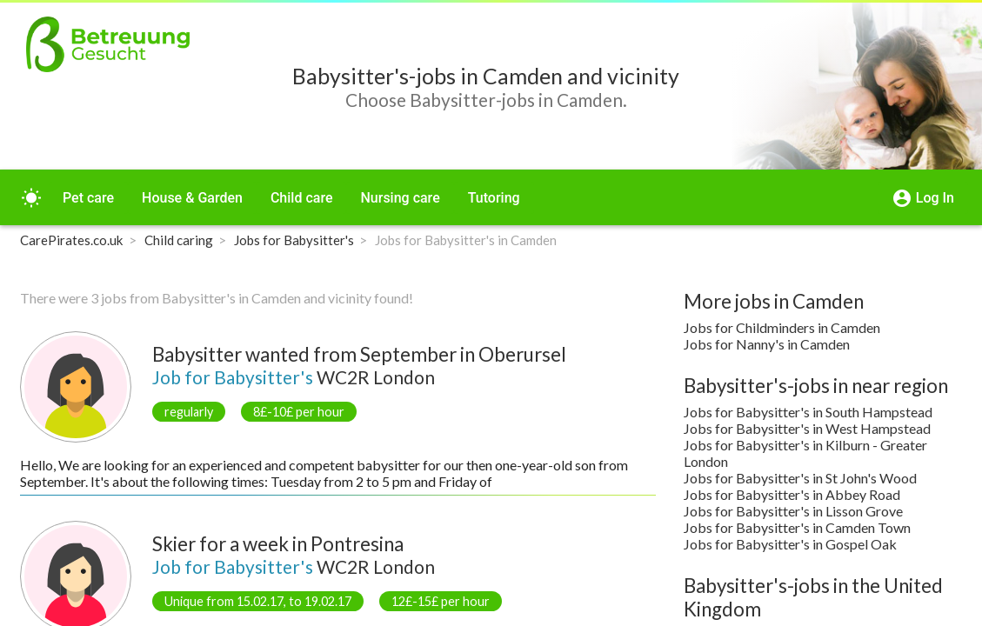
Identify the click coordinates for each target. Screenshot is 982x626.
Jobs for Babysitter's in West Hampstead (807, 428)
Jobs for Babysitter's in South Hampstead (808, 411)
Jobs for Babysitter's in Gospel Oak (790, 544)
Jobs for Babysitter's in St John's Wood (800, 478)
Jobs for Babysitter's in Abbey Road (792, 494)
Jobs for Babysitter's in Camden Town (797, 527)
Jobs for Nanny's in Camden (767, 344)
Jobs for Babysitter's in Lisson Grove (793, 511)
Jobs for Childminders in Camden (782, 327)
